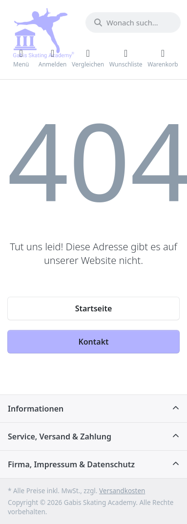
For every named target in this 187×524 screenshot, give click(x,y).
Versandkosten (122, 490)
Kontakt (93, 341)
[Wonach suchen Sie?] (133, 22)
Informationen (35, 408)
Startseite (93, 308)
